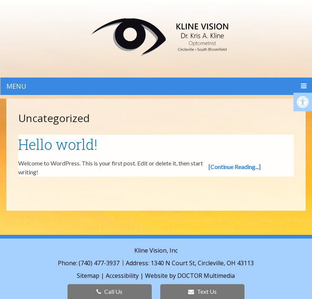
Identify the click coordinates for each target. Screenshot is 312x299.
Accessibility (122, 276)
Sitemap (88, 276)
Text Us (202, 291)
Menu (16, 86)
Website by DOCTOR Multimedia (190, 276)
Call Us (109, 291)
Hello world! (58, 144)
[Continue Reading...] (234, 166)
